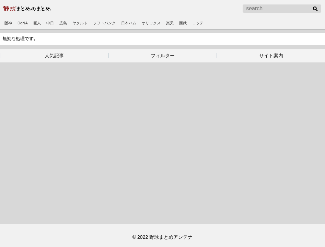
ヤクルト (80, 23)
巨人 (37, 23)
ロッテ (198, 23)
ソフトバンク (104, 23)
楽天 (170, 23)
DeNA (23, 23)
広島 (63, 23)
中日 (50, 23)
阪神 (8, 23)
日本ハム (128, 23)
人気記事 (54, 55)
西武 (183, 23)
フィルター (163, 55)
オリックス (151, 23)
